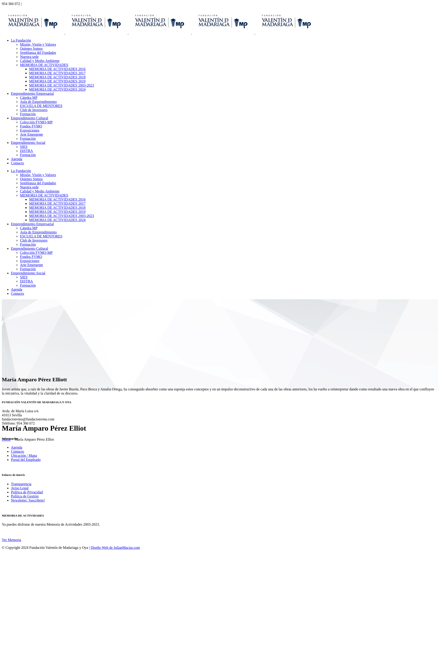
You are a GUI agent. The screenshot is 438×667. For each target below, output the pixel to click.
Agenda (16, 447)
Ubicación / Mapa (24, 455)
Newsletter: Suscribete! (28, 500)
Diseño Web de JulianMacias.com (115, 548)
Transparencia (21, 484)
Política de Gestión (25, 496)
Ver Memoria (11, 540)
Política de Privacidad (27, 492)
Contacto (17, 451)
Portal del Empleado (26, 460)
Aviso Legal (19, 488)
